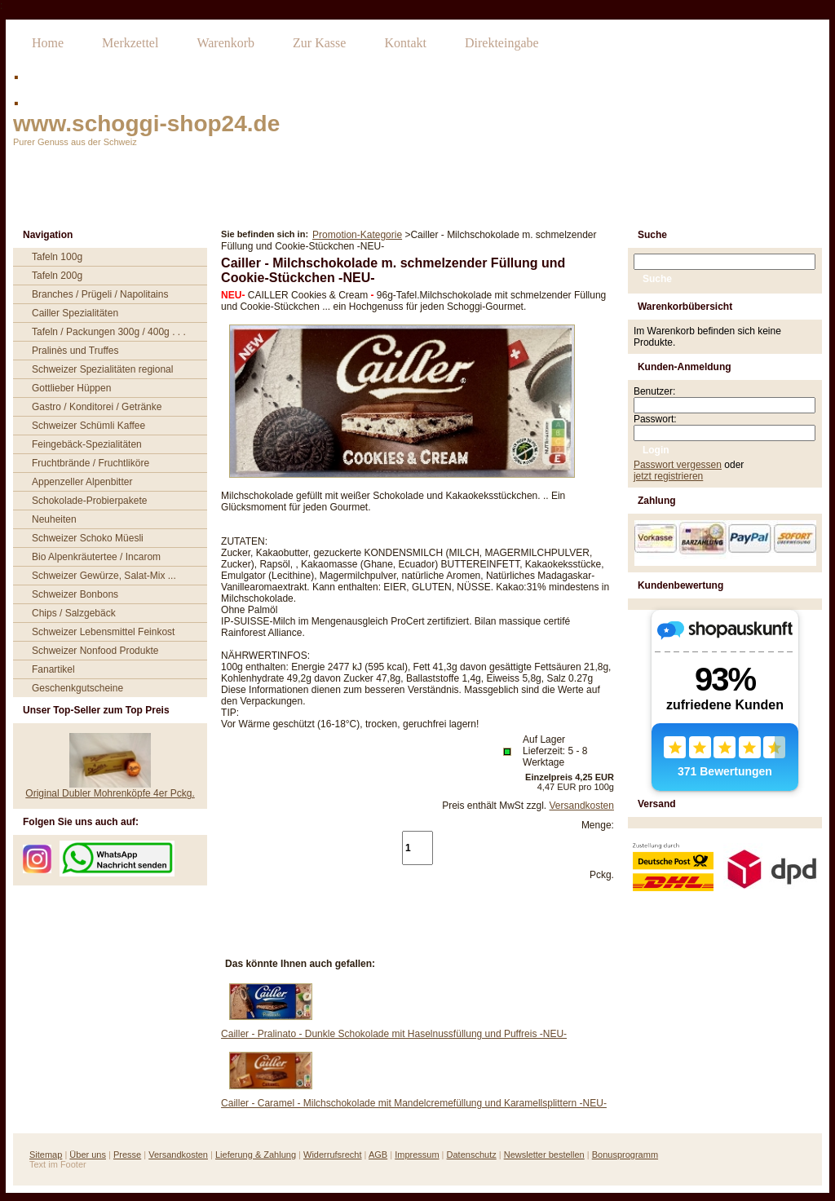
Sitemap (45, 1154)
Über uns (87, 1154)
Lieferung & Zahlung (255, 1154)
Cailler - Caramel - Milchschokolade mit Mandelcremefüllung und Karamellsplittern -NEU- (414, 1103)
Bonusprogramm (625, 1154)
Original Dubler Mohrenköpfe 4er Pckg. (109, 793)
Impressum (417, 1154)
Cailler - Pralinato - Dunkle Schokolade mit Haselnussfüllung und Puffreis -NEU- (394, 1034)
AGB (378, 1154)
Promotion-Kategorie (357, 235)
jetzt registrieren (668, 476)
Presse (127, 1154)
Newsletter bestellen (544, 1154)
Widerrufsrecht (332, 1154)
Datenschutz (472, 1154)
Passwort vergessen (678, 464)
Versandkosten (582, 805)
